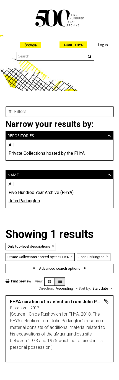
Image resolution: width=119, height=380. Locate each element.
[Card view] (49, 281)
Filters (17, 111)
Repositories (20, 135)
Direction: (46, 288)
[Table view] (60, 281)
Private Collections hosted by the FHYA (47, 153)
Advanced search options (59, 268)
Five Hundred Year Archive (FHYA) (41, 192)
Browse (30, 45)
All (11, 145)
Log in (103, 44)
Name (13, 174)
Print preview (18, 281)
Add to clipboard (106, 301)
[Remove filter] (53, 246)
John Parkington (24, 200)
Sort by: (85, 288)
